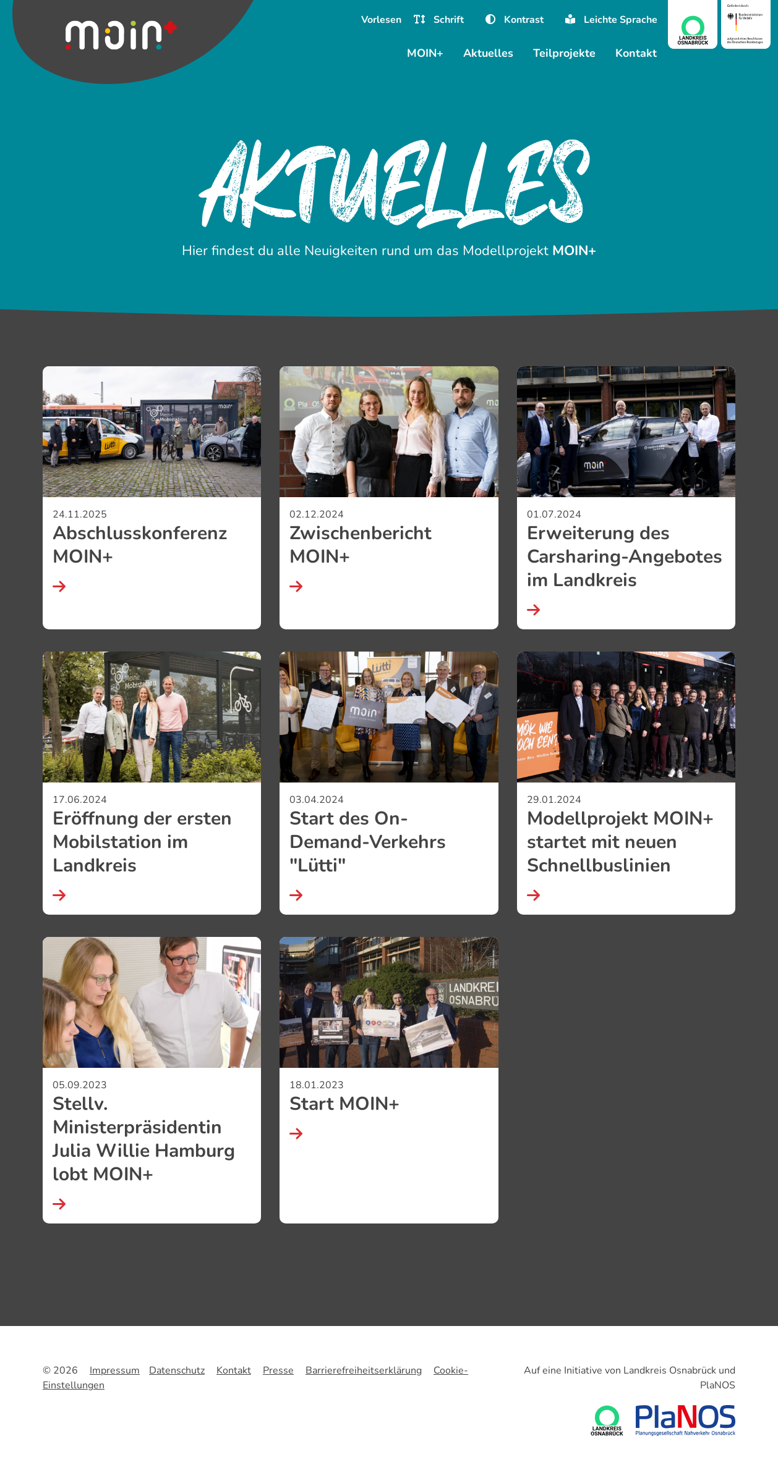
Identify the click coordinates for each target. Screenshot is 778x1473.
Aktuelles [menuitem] (488, 53)
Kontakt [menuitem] (636, 53)
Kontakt (233, 1370)
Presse (278, 1370)
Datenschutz (177, 1370)
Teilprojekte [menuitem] (564, 53)
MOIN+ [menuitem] (425, 53)
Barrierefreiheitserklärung (364, 1370)
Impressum (115, 1370)
